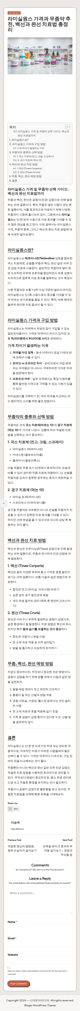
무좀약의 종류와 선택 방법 (27, 152)
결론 (14, 180)
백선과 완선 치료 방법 (25, 164)
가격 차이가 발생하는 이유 (30, 148)
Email (12, 938)
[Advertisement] (40, 101)
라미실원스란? (20, 139)
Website (13, 954)
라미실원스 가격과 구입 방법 (29, 144)
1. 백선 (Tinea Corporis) (29, 168)
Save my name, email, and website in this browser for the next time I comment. (37, 972)
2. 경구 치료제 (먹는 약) (30, 160)
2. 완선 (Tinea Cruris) (29, 172)
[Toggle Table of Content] (66, 126)
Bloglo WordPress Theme (40, 1005)
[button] (17, 829)
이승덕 (15, 822)
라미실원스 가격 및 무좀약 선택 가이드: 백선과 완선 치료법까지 (43, 133)
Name (12, 922)
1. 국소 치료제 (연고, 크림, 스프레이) (35, 156)
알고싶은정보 (14, 13)
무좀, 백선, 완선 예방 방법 (27, 176)
